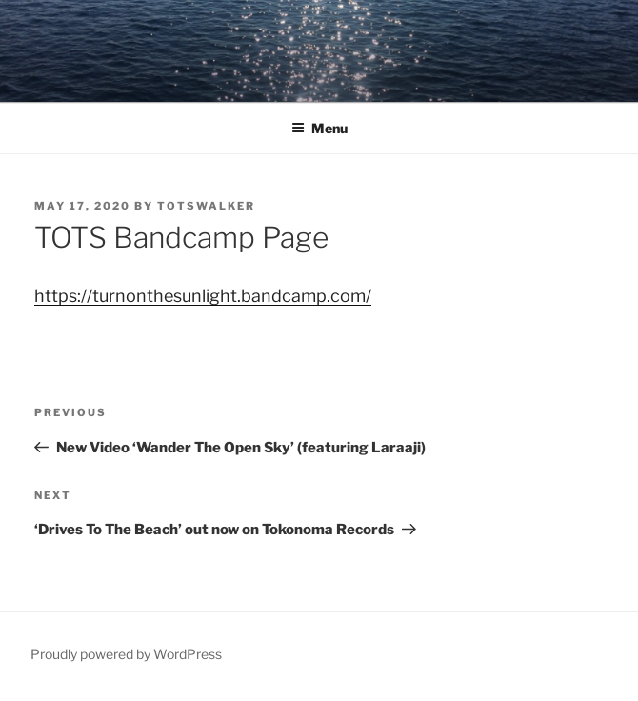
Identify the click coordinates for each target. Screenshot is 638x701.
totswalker (206, 205)
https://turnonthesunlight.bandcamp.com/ (202, 296)
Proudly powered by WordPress (126, 654)
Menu (319, 128)
